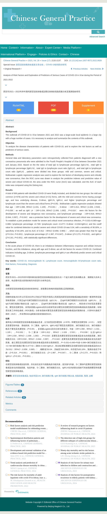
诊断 (91, 376)
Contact (64, 54)
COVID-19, (22, 261)
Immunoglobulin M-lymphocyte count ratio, (82, 261)
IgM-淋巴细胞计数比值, (65, 376)
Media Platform (72, 47)
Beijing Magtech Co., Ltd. (59, 506)
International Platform (13, 54)
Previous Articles (79, 69)
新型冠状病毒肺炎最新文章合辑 (29, 65)
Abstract (10, 120)
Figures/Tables (15, 384)
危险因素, (79, 376)
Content (14, 47)
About (40, 47)
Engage (32, 54)
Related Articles (16, 397)
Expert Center (53, 47)
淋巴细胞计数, (48, 376)
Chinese (74, 54)
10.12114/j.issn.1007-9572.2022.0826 (85, 60)
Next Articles (97, 69)
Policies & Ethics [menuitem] (48, 54)
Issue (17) (46, 60)
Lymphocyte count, (55, 261)
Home (4, 47)
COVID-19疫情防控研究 (56, 65)
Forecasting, (22, 264)
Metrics (9, 403)
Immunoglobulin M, (37, 261)
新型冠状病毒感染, (21, 376)
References (14, 391)
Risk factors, (11, 264)
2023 (30, 60)
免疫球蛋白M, (35, 376)
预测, (86, 376)
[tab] (53, 120)
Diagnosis (32, 264)
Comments (11, 410)
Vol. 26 (36, 60)
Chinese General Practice (14, 60)
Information (27, 47)
